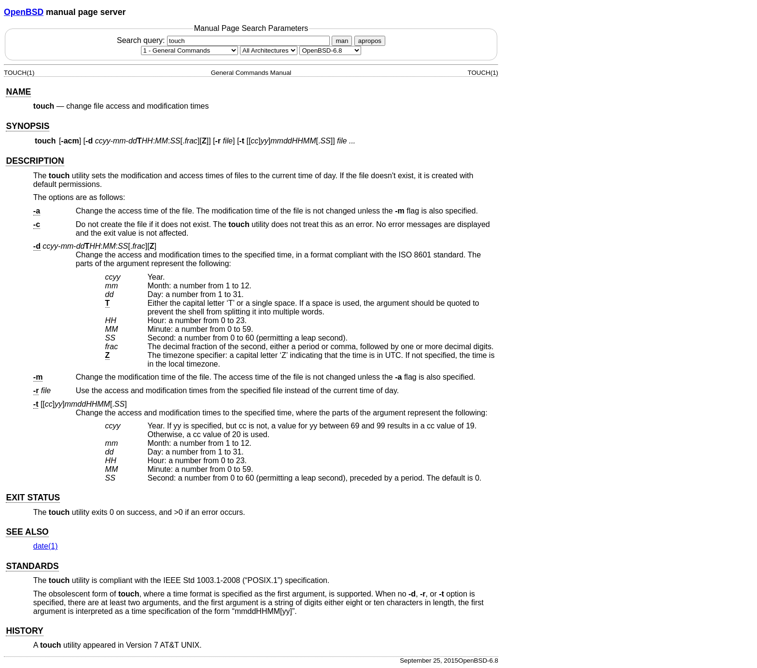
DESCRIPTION (35, 161)
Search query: (224, 40)
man (342, 40)
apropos (369, 40)
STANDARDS (32, 566)
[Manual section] (189, 50)
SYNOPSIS (27, 126)
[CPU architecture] (268, 50)
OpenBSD (23, 12)
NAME (18, 92)
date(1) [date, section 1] (45, 546)
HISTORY (24, 631)
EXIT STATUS (33, 497)
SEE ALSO (27, 532)
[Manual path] (330, 50)
